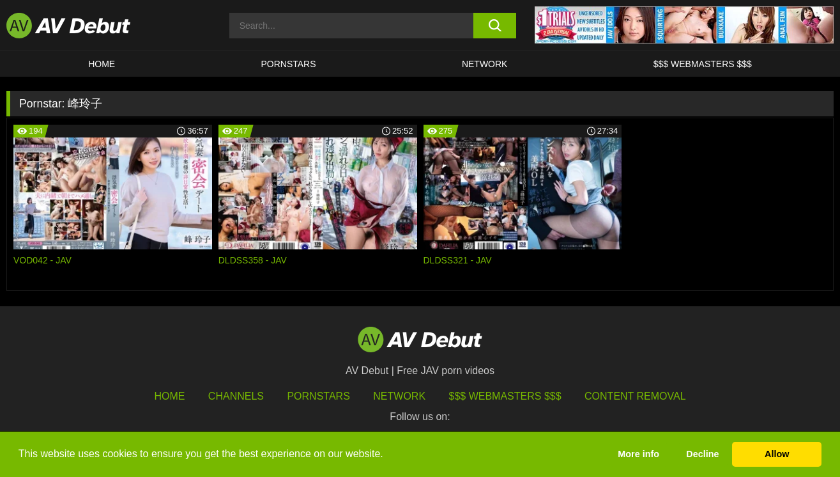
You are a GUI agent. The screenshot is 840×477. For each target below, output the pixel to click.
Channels (236, 396)
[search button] (494, 25)
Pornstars (288, 64)
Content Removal (635, 396)
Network (485, 64)
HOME (101, 64)
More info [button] (638, 454)
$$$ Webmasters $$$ (702, 64)
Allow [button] (777, 454)
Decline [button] (702, 454)
